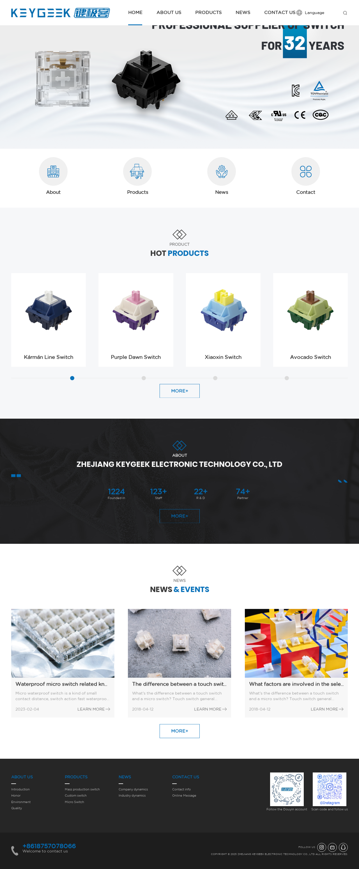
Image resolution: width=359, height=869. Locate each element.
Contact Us (279, 12)
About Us (169, 12)
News (243, 12)
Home (135, 12)
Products (208, 12)
